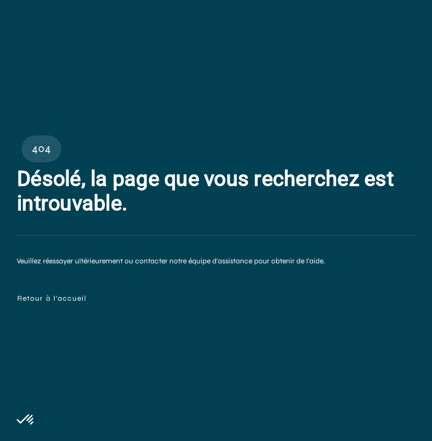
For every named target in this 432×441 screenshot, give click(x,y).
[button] (25, 420)
